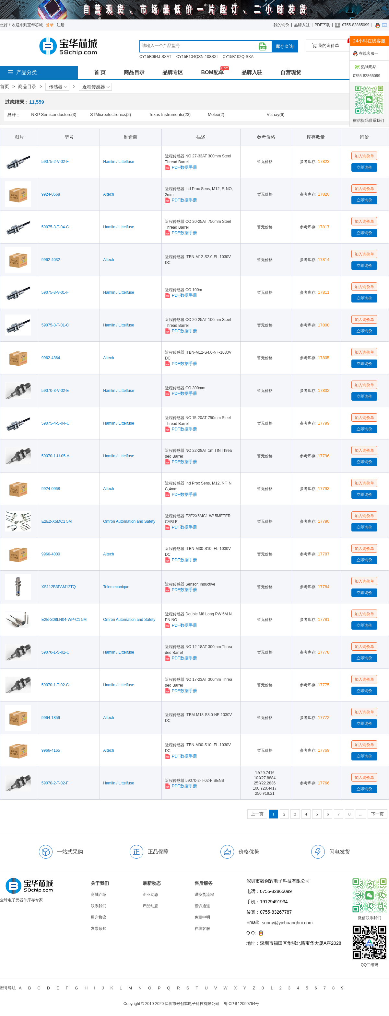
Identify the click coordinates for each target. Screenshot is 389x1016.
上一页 (257, 814)
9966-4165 (50, 750)
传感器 (58, 86)
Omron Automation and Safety (129, 521)
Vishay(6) (276, 114)
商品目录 (134, 72)
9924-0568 (50, 194)
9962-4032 (50, 259)
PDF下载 (322, 25)
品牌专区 (172, 72)
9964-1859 (50, 717)
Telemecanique (116, 587)
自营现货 (290, 72)
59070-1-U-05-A (55, 456)
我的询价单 (332, 44)
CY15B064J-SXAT (155, 56)
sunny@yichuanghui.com (287, 922)
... (360, 814)
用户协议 (98, 917)
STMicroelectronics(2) (110, 114)
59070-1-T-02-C (55, 685)
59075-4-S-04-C (55, 423)
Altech (108, 194)
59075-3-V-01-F (55, 292)
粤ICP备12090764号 (241, 1003)
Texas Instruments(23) (170, 114)
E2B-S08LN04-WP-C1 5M (64, 619)
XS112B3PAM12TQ (58, 587)
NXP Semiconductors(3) (53, 114)
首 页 (100, 72)
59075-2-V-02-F (55, 161)
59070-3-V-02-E (55, 390)
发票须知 (98, 928)
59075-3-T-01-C (55, 325)
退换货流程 (204, 894)
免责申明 (202, 917)
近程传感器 (96, 86)
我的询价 (281, 25)
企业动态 (150, 894)
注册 (61, 25)
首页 (4, 86)
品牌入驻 (302, 25)
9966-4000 (50, 554)
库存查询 (285, 46)
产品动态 (150, 906)
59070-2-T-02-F (54, 783)
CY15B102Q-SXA (238, 56)
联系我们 (98, 906)
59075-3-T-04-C (55, 227)
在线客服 (202, 928)
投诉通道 (202, 906)
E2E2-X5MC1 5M (56, 521)
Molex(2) (216, 114)
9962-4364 (50, 358)
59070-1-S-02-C (55, 652)
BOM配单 (212, 72)
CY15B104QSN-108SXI (197, 56)
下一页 (377, 814)
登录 (49, 25)
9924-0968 (50, 488)
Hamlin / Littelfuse (118, 161)
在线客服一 (365, 53)
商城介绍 (98, 894)
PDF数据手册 (181, 167)
